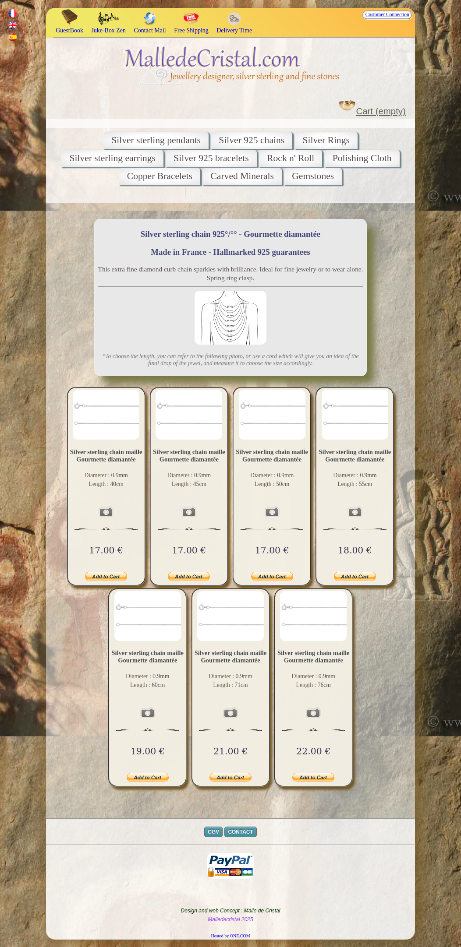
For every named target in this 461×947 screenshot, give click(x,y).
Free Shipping (191, 27)
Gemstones (313, 176)
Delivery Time (234, 27)
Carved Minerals (241, 176)
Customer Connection (387, 14)
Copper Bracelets (159, 176)
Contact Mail (150, 27)
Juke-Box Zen (108, 27)
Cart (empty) (381, 111)
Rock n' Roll (290, 158)
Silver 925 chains (251, 140)
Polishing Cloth (362, 158)
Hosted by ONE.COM (230, 935)
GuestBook (69, 27)
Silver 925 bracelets (211, 158)
